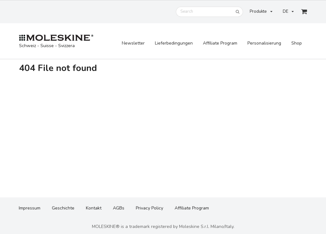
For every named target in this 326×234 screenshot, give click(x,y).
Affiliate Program (220, 43)
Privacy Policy (149, 208)
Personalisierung (264, 43)
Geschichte (63, 208)
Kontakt (93, 208)
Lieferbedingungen (174, 43)
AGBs (118, 208)
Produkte (261, 11)
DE (288, 11)
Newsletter (133, 43)
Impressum (29, 208)
